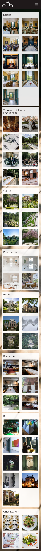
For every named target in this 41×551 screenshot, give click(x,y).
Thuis (10, 4)
